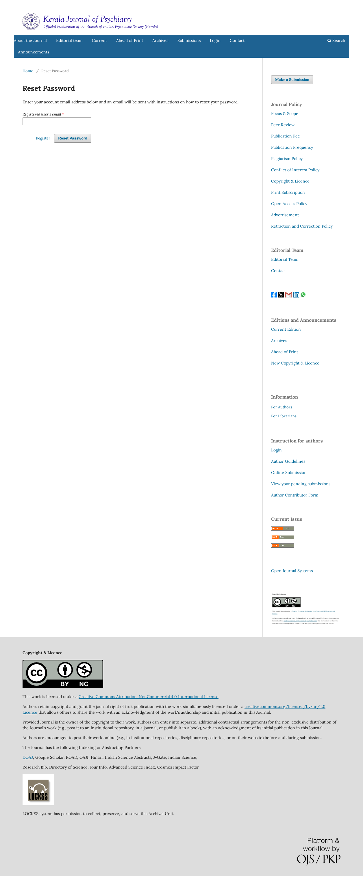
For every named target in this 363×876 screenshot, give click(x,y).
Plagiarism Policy (287, 158)
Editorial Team (285, 259)
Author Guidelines (288, 461)
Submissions (189, 40)
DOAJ (28, 757)
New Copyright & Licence (295, 363)
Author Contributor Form (294, 495)
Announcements (33, 52)
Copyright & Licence (290, 181)
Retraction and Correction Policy (302, 226)
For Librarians (284, 416)
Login (215, 40)
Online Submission (289, 472)
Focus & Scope (284, 113)
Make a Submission (292, 79)
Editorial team (69, 40)
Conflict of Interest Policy (295, 169)
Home (28, 70)
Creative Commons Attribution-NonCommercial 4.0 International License (148, 696)
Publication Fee (285, 136)
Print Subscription (288, 192)
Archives (160, 40)
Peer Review (283, 124)
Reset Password (72, 138)
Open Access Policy (289, 203)
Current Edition (286, 329)
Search (336, 40)
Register (325, 4)
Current (99, 40)
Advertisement (285, 214)
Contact (237, 40)
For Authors (281, 407)
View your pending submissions (300, 483)
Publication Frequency (292, 147)
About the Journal (30, 40)
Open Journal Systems (292, 570)
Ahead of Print (129, 40)
